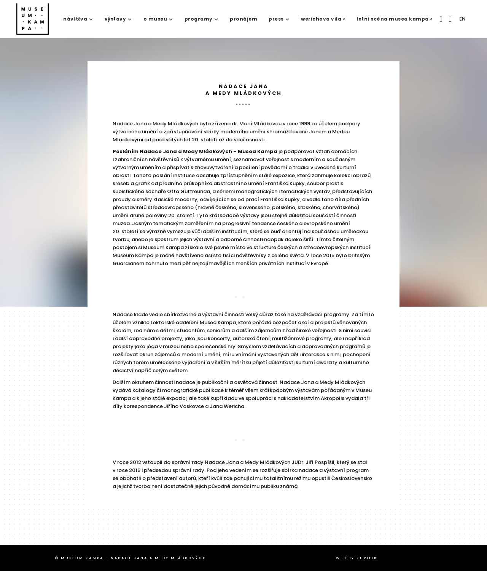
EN (462, 18)
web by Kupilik (356, 558)
